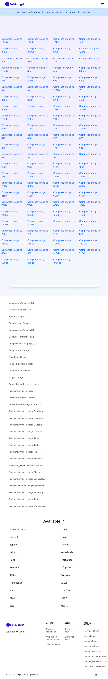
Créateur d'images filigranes (22, 397)
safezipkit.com (90, 636)
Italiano (13, 552)
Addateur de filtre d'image (21, 364)
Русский (65, 575)
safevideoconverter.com (90, 666)
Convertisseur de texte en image (24, 384)
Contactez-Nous (70, 638)
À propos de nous (70, 630)
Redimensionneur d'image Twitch (24, 499)
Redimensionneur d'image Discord (25, 472)
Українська (16, 582)
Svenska (14, 567)
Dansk (64, 529)
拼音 (12, 605)
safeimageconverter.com (90, 661)
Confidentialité (53, 644)
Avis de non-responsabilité (52, 638)
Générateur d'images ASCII (21, 303)
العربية (64, 582)
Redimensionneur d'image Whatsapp (26, 492)
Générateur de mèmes (19, 370)
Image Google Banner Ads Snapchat (26, 465)
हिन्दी (12, 590)
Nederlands (67, 552)
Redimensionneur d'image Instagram (26, 418)
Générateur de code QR (20, 309)
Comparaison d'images (20, 350)
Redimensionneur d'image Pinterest (25, 452)
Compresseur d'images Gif (21, 330)
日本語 (64, 598)
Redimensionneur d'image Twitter (24, 445)
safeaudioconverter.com (90, 656)
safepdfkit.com (90, 641)
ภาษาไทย (65, 590)
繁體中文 (65, 605)
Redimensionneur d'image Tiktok (24, 438)
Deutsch (14, 537)
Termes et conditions (51, 630)
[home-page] (17, 4)
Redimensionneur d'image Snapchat (26, 458)
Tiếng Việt (66, 567)
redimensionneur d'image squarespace (27, 485)
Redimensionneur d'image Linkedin (25, 425)
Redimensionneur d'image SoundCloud (27, 479)
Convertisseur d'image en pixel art (25, 404)
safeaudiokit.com (90, 651)
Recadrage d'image (18, 357)
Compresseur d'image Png (21, 337)
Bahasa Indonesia (19, 529)
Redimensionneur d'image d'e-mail (25, 431)
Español (14, 544)
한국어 (13, 598)
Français (65, 544)
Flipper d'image (16, 377)
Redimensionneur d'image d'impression (27, 506)
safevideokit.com (90, 631)
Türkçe (13, 575)
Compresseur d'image (19, 323)
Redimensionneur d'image (21, 391)
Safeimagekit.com (30, 675)
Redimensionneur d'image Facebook (26, 411)
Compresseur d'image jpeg (21, 343)
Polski (13, 559)
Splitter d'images (17, 316)
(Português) (67, 559)
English (64, 537)
